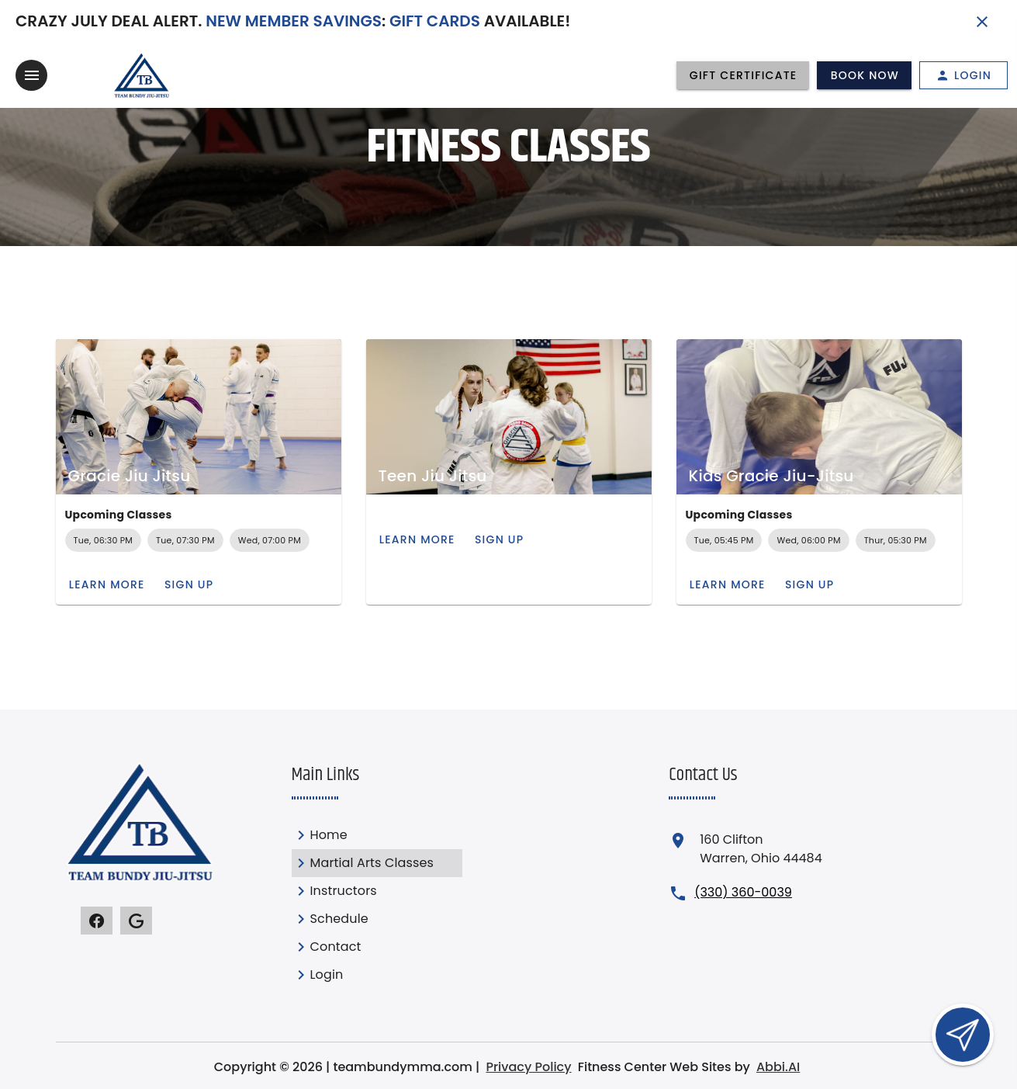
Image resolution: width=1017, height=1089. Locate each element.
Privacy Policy (528, 1067)
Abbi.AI (778, 1067)
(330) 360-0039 (743, 892)
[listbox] (377, 905)
